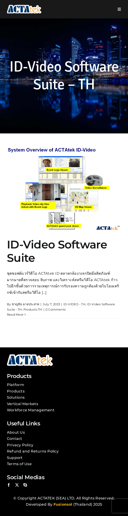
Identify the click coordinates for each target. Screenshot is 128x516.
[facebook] (9, 485)
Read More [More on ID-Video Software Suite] (15, 314)
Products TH (32, 309)
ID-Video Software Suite (57, 251)
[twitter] (17, 485)
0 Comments (55, 309)
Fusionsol (63, 504)
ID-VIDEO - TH (74, 304)
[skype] (25, 485)
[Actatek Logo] (24, 6)
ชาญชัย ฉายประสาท (26, 304)
